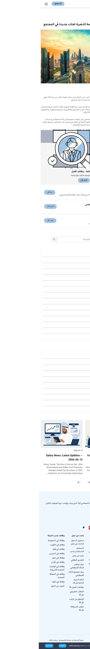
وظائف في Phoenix (78, 403)
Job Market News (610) (75, 254)
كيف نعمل (79, 545)
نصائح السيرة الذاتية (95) (75, 324)
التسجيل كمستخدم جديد (38, 550)
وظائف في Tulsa (79, 391)
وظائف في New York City (75, 355)
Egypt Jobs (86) (78, 336)
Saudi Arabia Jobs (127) (75, 313)
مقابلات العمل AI (38, 587)
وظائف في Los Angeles (76, 367)
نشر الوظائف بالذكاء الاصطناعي (57, 550)
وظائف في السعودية (17, 540)
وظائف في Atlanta (78, 385)
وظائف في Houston (77, 379)
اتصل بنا (80, 553)
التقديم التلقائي (38, 560)
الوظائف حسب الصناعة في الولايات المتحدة (77, 610)
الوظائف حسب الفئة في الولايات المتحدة (77, 621)
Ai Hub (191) (80, 277)
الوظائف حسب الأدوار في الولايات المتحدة (76, 588)
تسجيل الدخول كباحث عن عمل (38, 542)
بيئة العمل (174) (79, 289)
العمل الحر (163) (79, 301)
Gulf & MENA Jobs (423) (74, 265)
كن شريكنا (60, 571)
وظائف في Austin (78, 397)
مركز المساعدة (58, 585)
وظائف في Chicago (78, 373)
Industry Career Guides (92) (73, 330)
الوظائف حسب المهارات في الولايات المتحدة (77, 599)
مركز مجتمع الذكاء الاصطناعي (37, 573)
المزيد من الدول (19, 586)
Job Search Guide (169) (75, 295)
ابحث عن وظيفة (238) (76, 271)
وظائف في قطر (20, 549)
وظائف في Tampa (78, 409)
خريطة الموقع (78, 549)
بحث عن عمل (39, 555)
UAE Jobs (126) (79, 318)
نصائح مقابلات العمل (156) (74, 307)
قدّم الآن (45, 180)
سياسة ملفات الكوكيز (36, 646)
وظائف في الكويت (18, 545)
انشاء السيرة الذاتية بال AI (39, 581)
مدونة (61, 580)
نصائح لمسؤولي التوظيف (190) (73, 283)
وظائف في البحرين (18, 553)
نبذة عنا (80, 540)
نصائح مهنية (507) (78, 259)
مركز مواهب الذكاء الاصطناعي (38, 566)
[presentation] (50, 482)
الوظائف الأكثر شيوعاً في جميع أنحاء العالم (77, 577)
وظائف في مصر (19, 558)
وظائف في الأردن (19, 562)
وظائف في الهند (19, 581)
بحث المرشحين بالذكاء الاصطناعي (57, 557)
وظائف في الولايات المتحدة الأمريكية (18, 568)
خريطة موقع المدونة (78, 559)
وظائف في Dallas (78, 361)
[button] (24, 646)
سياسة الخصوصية (26, 640)
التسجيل (19, 3)
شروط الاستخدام (39, 640)
